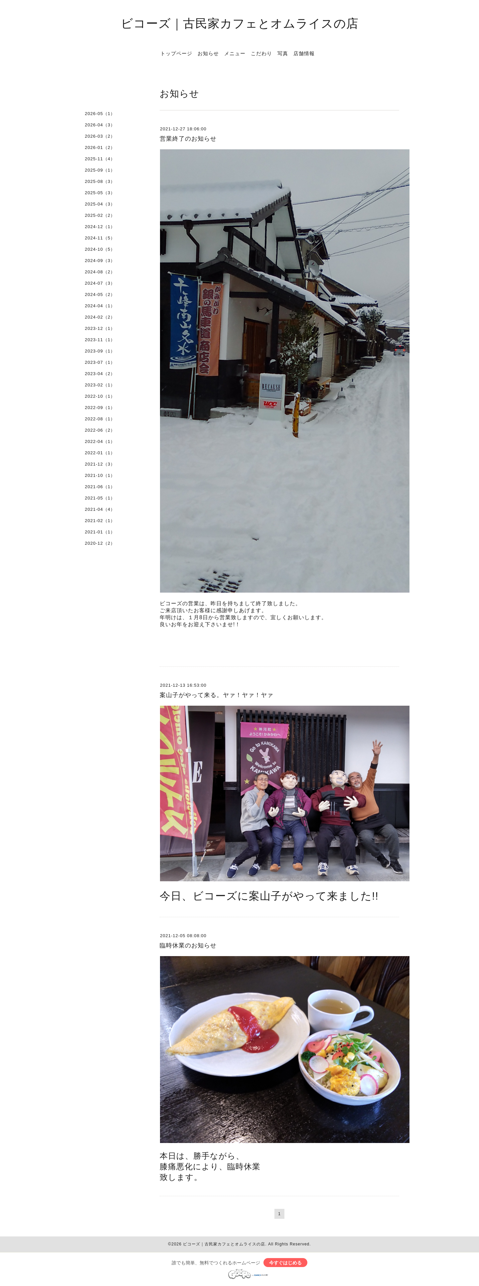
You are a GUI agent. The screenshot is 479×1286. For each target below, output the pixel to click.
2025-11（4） (100, 158)
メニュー (234, 53)
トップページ (176, 53)
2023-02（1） (100, 384)
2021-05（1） (100, 498)
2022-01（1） (100, 452)
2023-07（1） (100, 362)
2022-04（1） (100, 441)
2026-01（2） (100, 147)
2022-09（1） (100, 407)
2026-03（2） (100, 136)
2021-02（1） (100, 520)
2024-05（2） (100, 294)
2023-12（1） (100, 328)
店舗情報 (304, 53)
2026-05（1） (100, 113)
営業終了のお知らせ (188, 138)
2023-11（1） (100, 339)
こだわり (261, 53)
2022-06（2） (100, 430)
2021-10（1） (100, 475)
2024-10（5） (100, 249)
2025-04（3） (100, 204)
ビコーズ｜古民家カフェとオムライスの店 (240, 23)
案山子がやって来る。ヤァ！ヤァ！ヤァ (216, 695)
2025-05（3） (100, 192)
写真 (282, 53)
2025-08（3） (100, 181)
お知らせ (208, 53)
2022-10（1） (100, 396)
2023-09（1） (100, 351)
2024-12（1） (100, 226)
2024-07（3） (100, 283)
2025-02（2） (100, 215)
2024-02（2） (100, 317)
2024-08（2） (100, 271)
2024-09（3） (100, 260)
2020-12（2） (100, 543)
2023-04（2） (100, 373)
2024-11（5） (100, 237)
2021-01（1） (100, 531)
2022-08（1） (100, 418)
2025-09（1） (100, 170)
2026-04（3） (100, 124)
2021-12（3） (100, 464)
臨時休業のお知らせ (188, 945)
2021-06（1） (100, 486)
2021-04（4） (100, 509)
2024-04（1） (100, 305)
